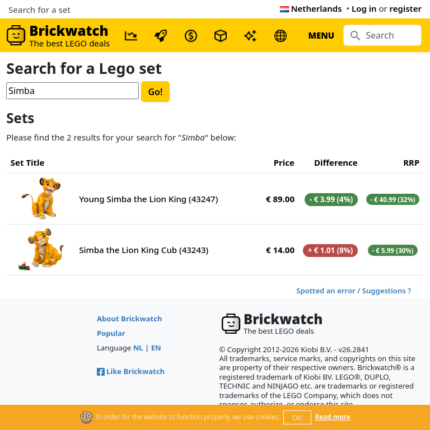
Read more (332, 417)
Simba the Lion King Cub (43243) (143, 249)
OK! (297, 418)
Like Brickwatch (131, 371)
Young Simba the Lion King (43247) (148, 198)
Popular (111, 333)
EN (156, 348)
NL (138, 348)
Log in (364, 8)
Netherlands (311, 8)
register (406, 8)
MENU (321, 35)
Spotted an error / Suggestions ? (353, 291)
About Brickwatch (129, 319)
